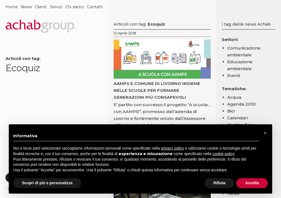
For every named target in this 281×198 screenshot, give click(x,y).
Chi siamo (74, 6)
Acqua (234, 97)
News (26, 6)
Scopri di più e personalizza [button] (47, 183)
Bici (231, 111)
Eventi (233, 75)
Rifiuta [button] (219, 183)
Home (11, 6)
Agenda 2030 (241, 104)
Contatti (95, 6)
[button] (265, 133)
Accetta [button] (252, 183)
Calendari (237, 117)
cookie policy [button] (223, 154)
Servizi (56, 6)
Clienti (41, 6)
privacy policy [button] (172, 148)
